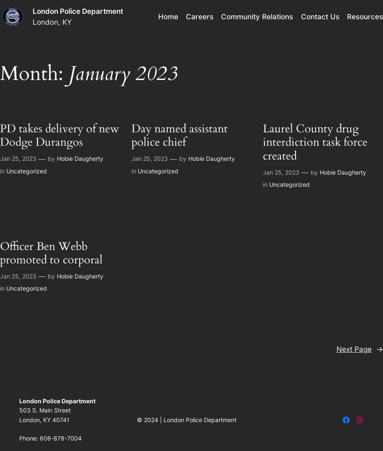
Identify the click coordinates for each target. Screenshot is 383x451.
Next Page (360, 349)
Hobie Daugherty (80, 158)
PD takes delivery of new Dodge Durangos (59, 135)
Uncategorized (26, 171)
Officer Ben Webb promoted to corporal (51, 253)
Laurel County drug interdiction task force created (315, 142)
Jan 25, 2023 (18, 158)
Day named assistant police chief (179, 135)
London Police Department (78, 11)
